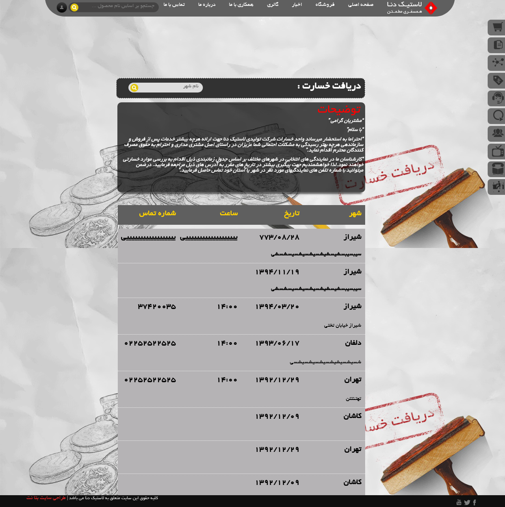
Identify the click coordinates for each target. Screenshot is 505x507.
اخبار (297, 5)
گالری (272, 5)
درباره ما (206, 5)
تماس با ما (174, 5)
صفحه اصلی (360, 5)
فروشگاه (325, 5)
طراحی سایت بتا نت (46, 498)
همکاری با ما (241, 5)
